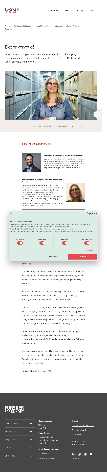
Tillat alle (82, 256)
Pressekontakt (79, 444)
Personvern (76, 458)
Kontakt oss (78, 441)
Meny (95, 10)
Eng (81, 10)
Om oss (19, 447)
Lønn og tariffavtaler (19, 423)
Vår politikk (19, 439)
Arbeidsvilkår (19, 431)
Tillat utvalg (53, 256)
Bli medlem (19, 455)
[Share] (96, 114)
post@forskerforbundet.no (83, 425)
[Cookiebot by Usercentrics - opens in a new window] (88, 213)
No (77, 10)
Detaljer (90, 250)
